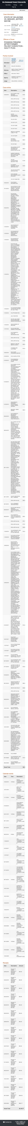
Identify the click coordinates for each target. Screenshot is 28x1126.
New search (22, 10)
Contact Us (8, 1122)
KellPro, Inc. (23, 1121)
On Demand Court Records (14, 2)
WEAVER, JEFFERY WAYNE (13, 59)
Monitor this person (21, 61)
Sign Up (14, 7)
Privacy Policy (20, 1123)
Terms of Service (20, 1122)
